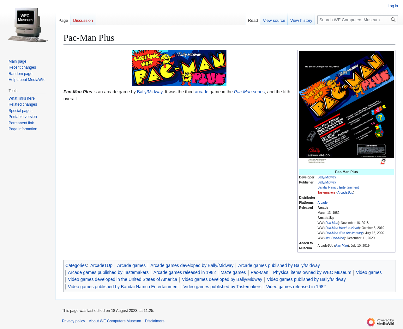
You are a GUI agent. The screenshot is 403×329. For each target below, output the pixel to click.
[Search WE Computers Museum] (357, 19)
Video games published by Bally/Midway (306, 279)
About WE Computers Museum (115, 321)
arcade (201, 91)
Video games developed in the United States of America (122, 279)
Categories (76, 265)
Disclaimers (155, 321)
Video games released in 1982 (296, 286)
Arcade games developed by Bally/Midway (191, 265)
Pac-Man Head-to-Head (342, 228)
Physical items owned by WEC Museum (312, 272)
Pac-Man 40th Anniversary (343, 233)
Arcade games (131, 265)
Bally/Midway (326, 177)
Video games (369, 272)
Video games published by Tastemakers (222, 286)
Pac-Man (331, 223)
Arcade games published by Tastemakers (108, 272)
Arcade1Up (345, 192)
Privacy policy (73, 321)
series (249, 91)
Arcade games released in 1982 (184, 272)
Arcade (322, 202)
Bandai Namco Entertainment (338, 187)
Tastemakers (326, 192)
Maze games (233, 272)
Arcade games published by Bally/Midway (279, 265)
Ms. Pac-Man (334, 238)
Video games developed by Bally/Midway (222, 279)
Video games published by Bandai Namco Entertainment (123, 286)
